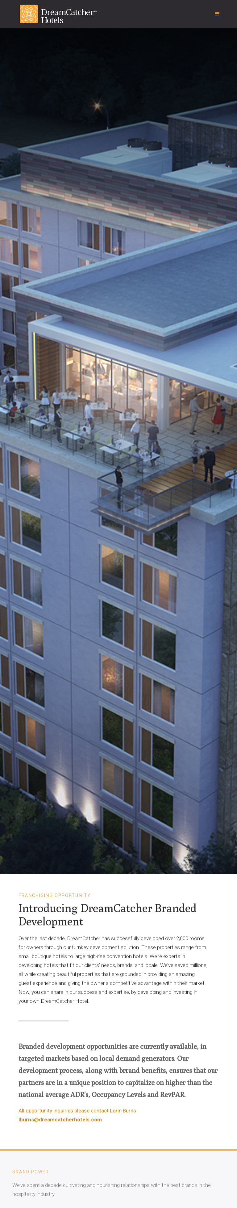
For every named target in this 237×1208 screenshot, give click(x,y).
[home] (50, 17)
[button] (217, 14)
